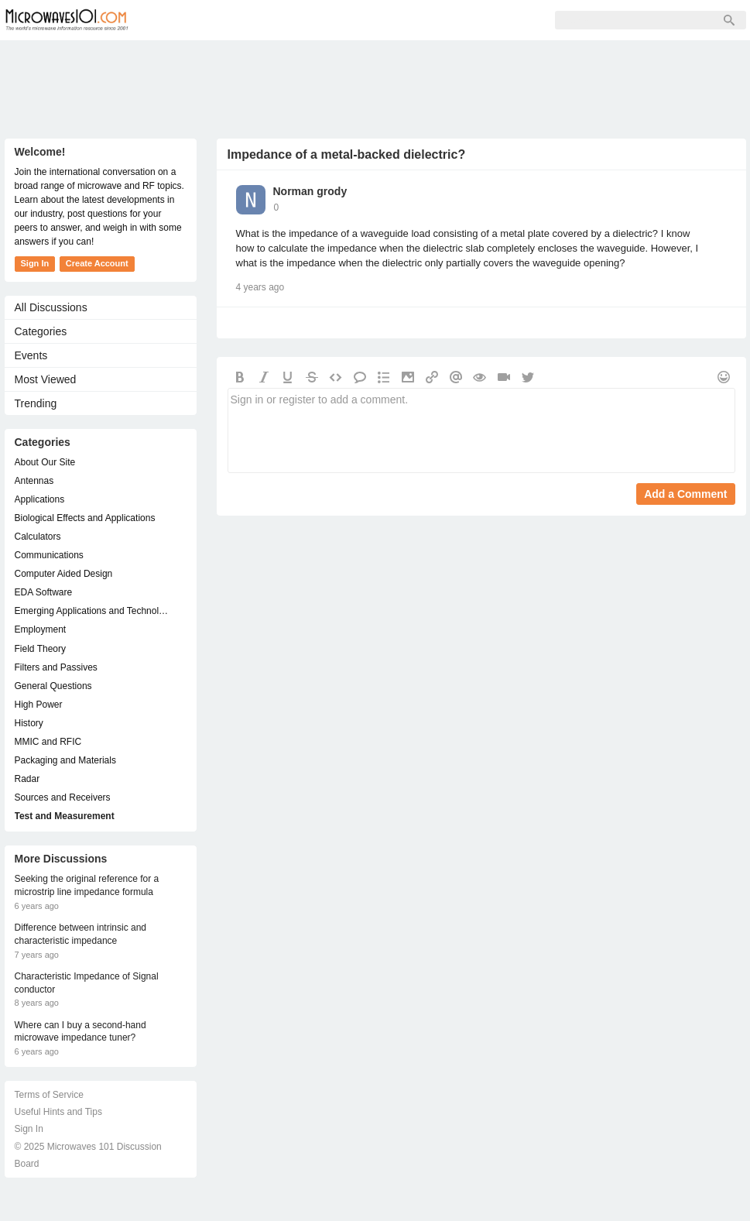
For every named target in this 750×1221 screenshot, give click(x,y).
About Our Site (45, 462)
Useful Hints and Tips (58, 1111)
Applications (40, 499)
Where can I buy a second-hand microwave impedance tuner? (80, 1032)
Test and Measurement (65, 816)
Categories (41, 331)
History (29, 723)
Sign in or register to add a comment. (481, 430)
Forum (179, 20)
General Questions (53, 686)
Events (31, 355)
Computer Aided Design (64, 573)
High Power (39, 704)
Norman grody (310, 191)
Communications (49, 555)
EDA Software (44, 592)
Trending (36, 403)
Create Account (97, 263)
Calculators (38, 536)
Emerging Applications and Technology (93, 610)
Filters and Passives (56, 667)
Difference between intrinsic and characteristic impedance (81, 934)
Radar (27, 778)
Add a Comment (685, 494)
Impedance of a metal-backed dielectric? (347, 154)
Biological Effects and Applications (85, 518)
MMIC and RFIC (48, 741)
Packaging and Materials (65, 760)
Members (247, 20)
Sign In (384, 20)
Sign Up (319, 20)
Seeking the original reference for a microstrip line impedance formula (87, 885)
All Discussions (51, 307)
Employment (41, 629)
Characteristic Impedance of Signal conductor (87, 983)
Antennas (34, 480)
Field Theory (40, 648)
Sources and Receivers (63, 797)
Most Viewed (46, 379)
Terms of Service (49, 1094)
